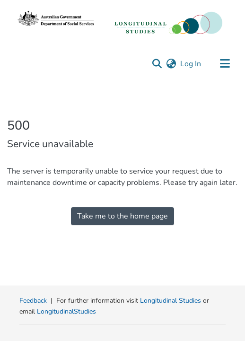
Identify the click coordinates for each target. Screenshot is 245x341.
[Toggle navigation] (224, 64)
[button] (157, 64)
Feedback (33, 300)
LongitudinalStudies (66, 311)
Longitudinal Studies (171, 300)
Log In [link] (191, 64)
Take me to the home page (122, 216)
